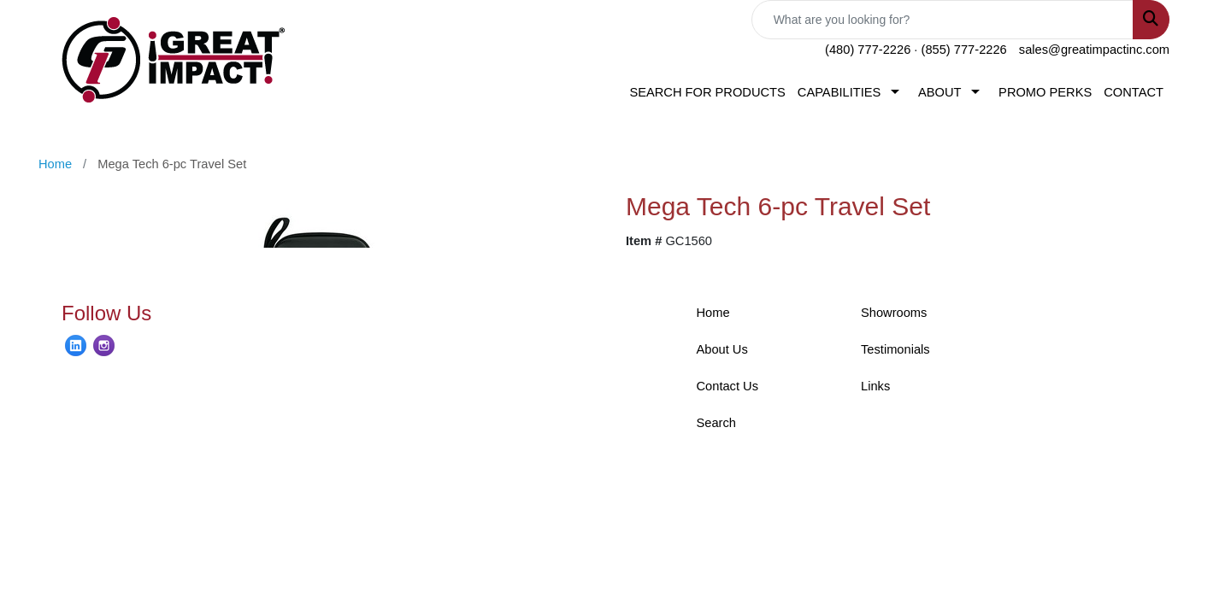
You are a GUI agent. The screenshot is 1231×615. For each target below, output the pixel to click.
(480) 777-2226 (867, 49)
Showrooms (894, 312)
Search (716, 423)
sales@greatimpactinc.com (1094, 49)
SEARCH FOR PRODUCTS (707, 92)
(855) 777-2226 (964, 49)
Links (875, 386)
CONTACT (1133, 92)
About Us (722, 349)
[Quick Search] (942, 19)
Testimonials (895, 349)
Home (713, 312)
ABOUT (940, 92)
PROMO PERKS (1045, 92)
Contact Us (728, 386)
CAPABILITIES (839, 92)
